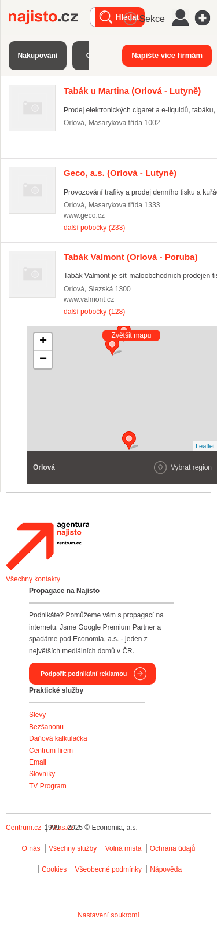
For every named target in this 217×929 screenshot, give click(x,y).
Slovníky (42, 774)
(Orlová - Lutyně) (132, 91)
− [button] (43, 359)
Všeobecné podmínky (108, 869)
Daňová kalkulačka (58, 738)
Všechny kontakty (33, 579)
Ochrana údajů (173, 848)
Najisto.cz (49, 17)
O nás (31, 848)
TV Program (48, 786)
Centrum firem (51, 751)
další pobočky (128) (94, 312)
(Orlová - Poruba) (130, 257)
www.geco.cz (84, 215)
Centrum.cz (23, 828)
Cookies (54, 869)
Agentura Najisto (47, 546)
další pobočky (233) (94, 228)
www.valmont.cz (89, 299)
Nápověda (166, 869)
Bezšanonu (46, 727)
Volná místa (123, 848)
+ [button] (43, 341)
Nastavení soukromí (108, 915)
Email (37, 762)
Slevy (37, 715)
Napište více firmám (167, 55)
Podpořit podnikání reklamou (84, 673)
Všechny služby (74, 848)
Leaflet (205, 445)
